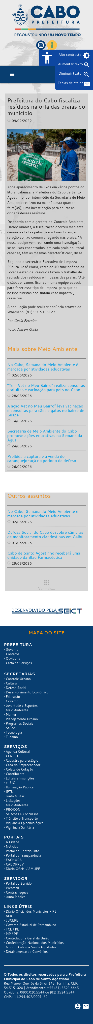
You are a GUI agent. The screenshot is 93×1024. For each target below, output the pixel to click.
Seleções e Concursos (22, 814)
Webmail (12, 888)
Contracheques (17, 892)
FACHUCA (14, 860)
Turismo (12, 737)
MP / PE (12, 933)
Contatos (12, 654)
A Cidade (12, 842)
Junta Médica (15, 897)
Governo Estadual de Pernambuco (31, 925)
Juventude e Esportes (22, 705)
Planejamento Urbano (22, 719)
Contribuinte (15, 774)
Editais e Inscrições (20, 778)
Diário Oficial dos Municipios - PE (31, 911)
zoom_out (86, 74)
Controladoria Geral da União (27, 938)
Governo (12, 649)
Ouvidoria (13, 658)
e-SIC (10, 782)
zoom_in (86, 65)
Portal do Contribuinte (22, 851)
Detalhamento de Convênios (27, 951)
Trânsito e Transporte (22, 818)
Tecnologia (14, 732)
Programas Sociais (19, 723)
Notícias (12, 846)
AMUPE (11, 916)
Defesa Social (16, 687)
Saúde (10, 728)
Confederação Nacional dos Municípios (35, 942)
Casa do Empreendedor (23, 765)
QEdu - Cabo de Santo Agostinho (31, 947)
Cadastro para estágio (22, 760)
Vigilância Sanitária (20, 827)
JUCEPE (12, 920)
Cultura (11, 683)
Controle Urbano (18, 679)
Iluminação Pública (19, 787)
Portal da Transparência (23, 855)
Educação (13, 696)
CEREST (12, 756)
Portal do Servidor (19, 883)
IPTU (9, 791)
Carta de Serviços (19, 663)
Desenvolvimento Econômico (27, 692)
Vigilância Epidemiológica (24, 823)
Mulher (11, 714)
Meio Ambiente (17, 710)
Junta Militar (15, 796)
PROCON (13, 809)
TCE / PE (12, 929)
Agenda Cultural (18, 751)
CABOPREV (15, 864)
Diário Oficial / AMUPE (23, 869)
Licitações (13, 800)
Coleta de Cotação (19, 769)
